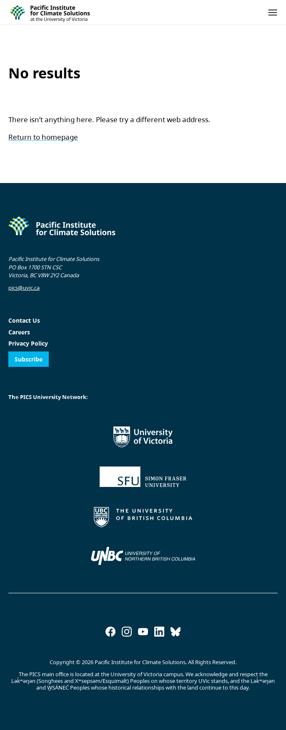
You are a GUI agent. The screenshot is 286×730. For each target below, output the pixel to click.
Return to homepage (43, 137)
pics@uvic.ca (24, 287)
